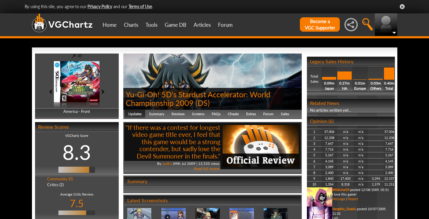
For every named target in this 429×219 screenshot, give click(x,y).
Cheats (233, 114)
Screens (198, 114)
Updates (135, 114)
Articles (202, 25)
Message (338, 199)
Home (110, 25)
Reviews (178, 114)
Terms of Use (140, 6)
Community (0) (60, 178)
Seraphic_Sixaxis (344, 209)
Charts (131, 25)
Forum (225, 25)
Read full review (207, 168)
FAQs (216, 114)
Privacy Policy (99, 6)
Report (353, 199)
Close (402, 6)
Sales (285, 114)
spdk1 (167, 163)
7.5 (77, 203)
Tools (151, 25)
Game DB (175, 25)
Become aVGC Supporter (320, 24)
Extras (251, 114)
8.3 (76, 152)
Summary (156, 114)
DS (203, 102)
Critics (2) (55, 184)
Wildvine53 (340, 190)
